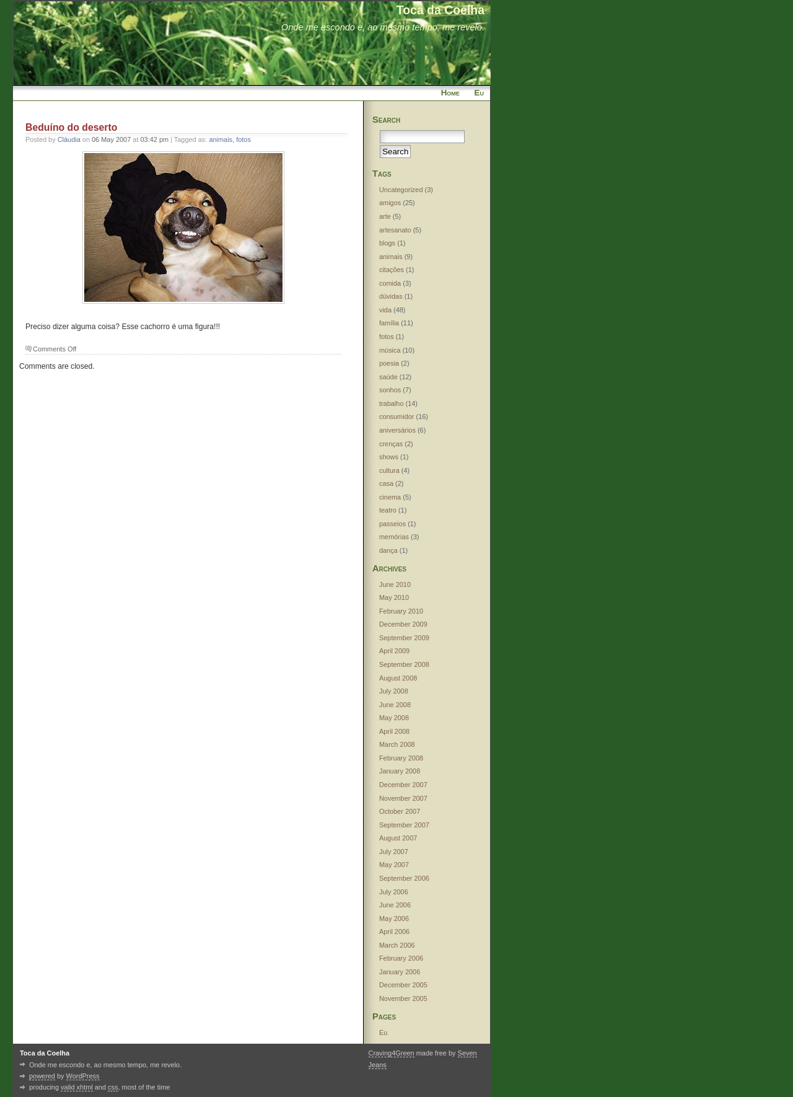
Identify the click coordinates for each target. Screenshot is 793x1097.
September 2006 (404, 878)
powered (42, 1076)
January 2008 (399, 771)
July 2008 (393, 691)
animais (220, 139)
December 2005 (403, 985)
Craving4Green (391, 1053)
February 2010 (401, 611)
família (389, 323)
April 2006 (394, 931)
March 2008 (397, 744)
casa (386, 483)
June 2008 (395, 704)
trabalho (391, 403)
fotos (243, 139)
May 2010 (394, 597)
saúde (388, 377)
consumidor (396, 416)
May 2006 (394, 918)
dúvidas (391, 296)
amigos (390, 202)
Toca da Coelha (440, 10)
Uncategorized (401, 189)
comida (390, 283)
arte (385, 216)
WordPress (83, 1076)
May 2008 (394, 717)
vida (385, 310)
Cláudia (69, 139)
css (113, 1087)
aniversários (397, 430)
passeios (392, 523)
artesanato (395, 230)
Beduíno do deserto (71, 127)
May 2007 (394, 864)
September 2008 (404, 664)
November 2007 (403, 798)
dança (388, 550)
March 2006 (397, 945)
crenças (391, 443)
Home (450, 92)
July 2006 (393, 892)
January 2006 (399, 972)
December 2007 (403, 784)
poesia (389, 363)
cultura (389, 470)
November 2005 (403, 998)
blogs (387, 243)
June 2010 (395, 584)
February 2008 (401, 758)
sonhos (390, 390)
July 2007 (393, 851)
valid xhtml (77, 1087)
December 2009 (403, 624)
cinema (390, 497)
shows (388, 456)
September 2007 (404, 825)
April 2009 (394, 650)
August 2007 (398, 838)
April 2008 (394, 731)
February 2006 (401, 958)
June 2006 (395, 905)
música (390, 350)
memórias (394, 536)
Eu (479, 92)
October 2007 (399, 811)
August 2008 (398, 678)
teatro (387, 510)
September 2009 (404, 637)
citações (391, 269)
